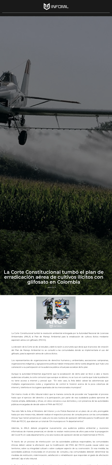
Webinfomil (51, 287)
